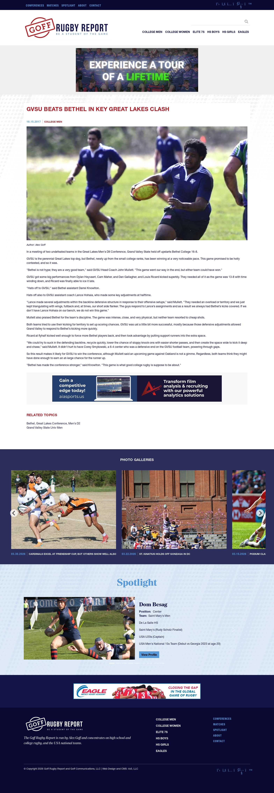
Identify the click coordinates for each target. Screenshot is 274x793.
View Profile (149, 654)
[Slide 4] (130, 663)
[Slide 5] (137, 663)
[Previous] (14, 513)
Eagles (243, 32)
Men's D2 (74, 423)
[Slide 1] (111, 663)
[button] (41, 629)
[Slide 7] (149, 663)
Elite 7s (198, 32)
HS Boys (213, 32)
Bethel (31, 423)
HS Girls (228, 32)
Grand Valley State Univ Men (45, 427)
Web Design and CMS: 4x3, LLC (120, 768)
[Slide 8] (155, 663)
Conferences (35, 5)
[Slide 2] (118, 663)
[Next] (260, 513)
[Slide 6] (143, 663)
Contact (95, 5)
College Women (177, 32)
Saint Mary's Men (159, 615)
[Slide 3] (124, 663)
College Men (152, 32)
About (82, 5)
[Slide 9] (162, 663)
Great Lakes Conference (51, 423)
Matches (53, 5)
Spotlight (68, 5)
